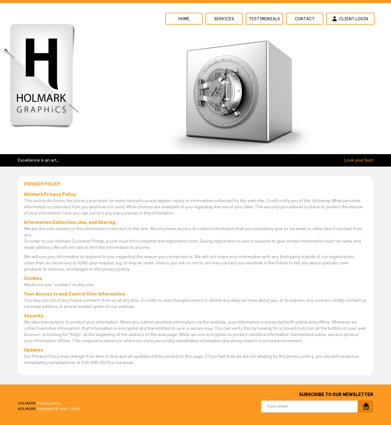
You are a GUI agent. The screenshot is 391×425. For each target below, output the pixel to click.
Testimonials (264, 19)
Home (184, 19)
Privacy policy (48, 403)
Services (224, 19)
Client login (350, 18)
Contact (305, 19)
